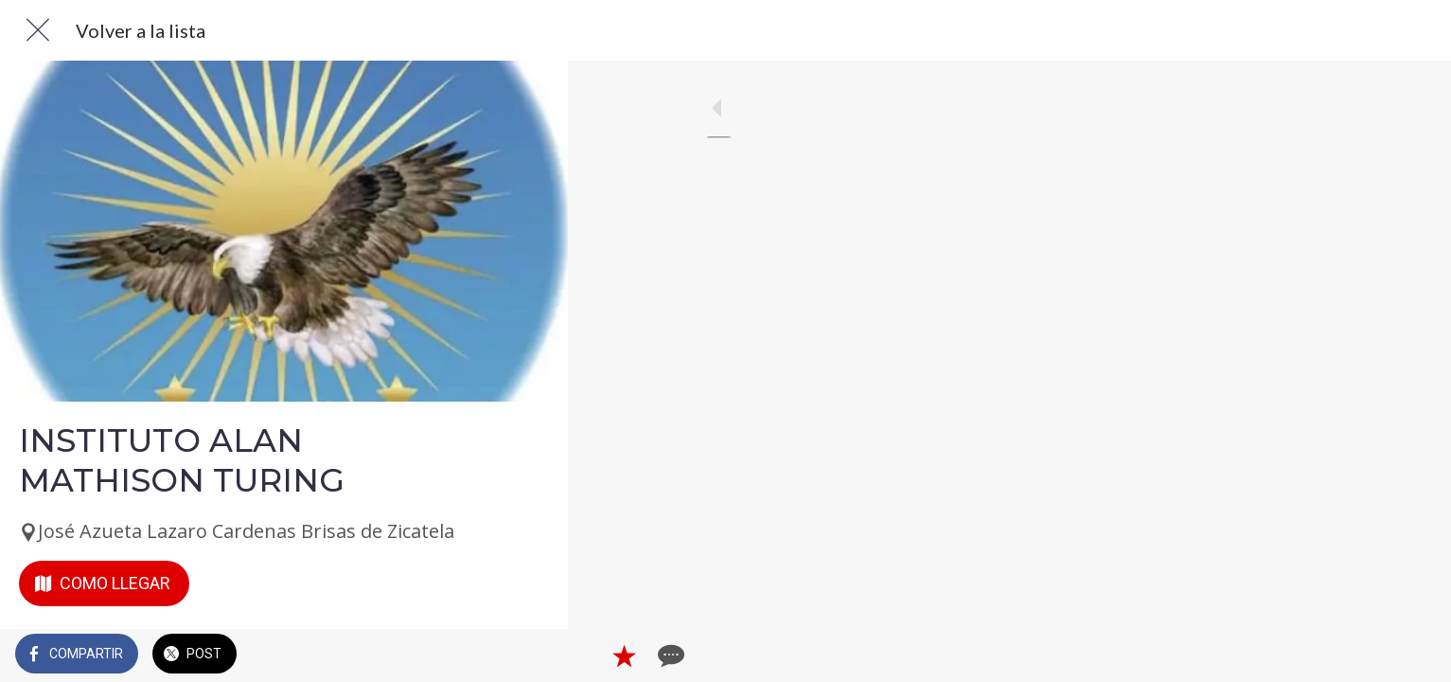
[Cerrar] (38, 30)
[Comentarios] (530, 655)
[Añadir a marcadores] (484, 655)
